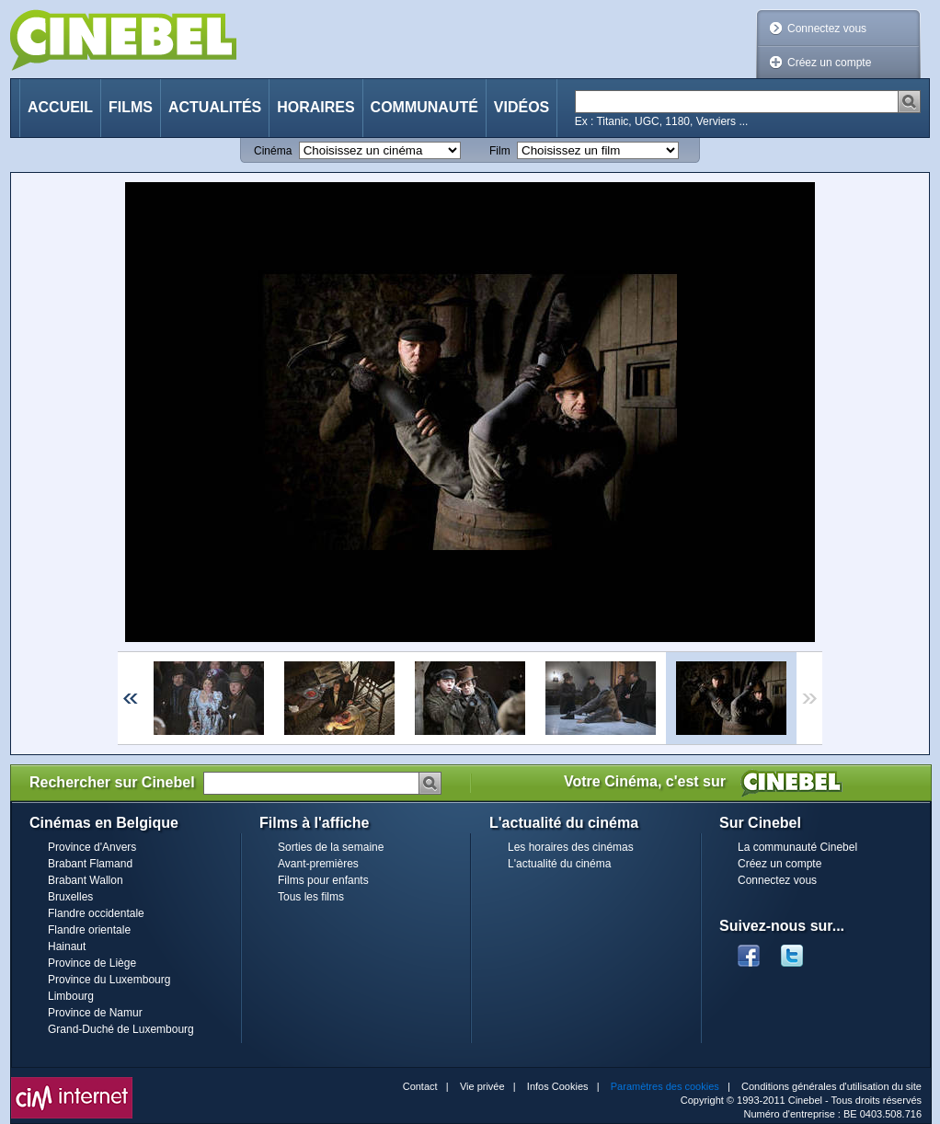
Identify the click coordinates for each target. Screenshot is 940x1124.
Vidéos (521, 107)
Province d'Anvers (92, 847)
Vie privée (482, 1086)
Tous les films (311, 896)
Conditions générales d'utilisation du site (831, 1086)
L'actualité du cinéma (559, 863)
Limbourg (71, 996)
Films (131, 107)
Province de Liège (92, 963)
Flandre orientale (89, 929)
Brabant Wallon (85, 880)
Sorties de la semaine (331, 847)
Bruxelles (70, 896)
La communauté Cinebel (797, 847)
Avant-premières (318, 863)
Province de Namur (95, 1012)
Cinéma (273, 150)
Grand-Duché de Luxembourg (121, 1029)
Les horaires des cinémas (571, 847)
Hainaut (67, 946)
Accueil (60, 107)
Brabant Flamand (90, 863)
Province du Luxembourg (109, 979)
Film (499, 150)
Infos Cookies (558, 1086)
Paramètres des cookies (665, 1086)
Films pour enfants (323, 880)
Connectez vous (826, 28)
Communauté (424, 107)
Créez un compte (829, 62)
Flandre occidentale (96, 913)
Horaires (315, 107)
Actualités (214, 107)
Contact (420, 1086)
